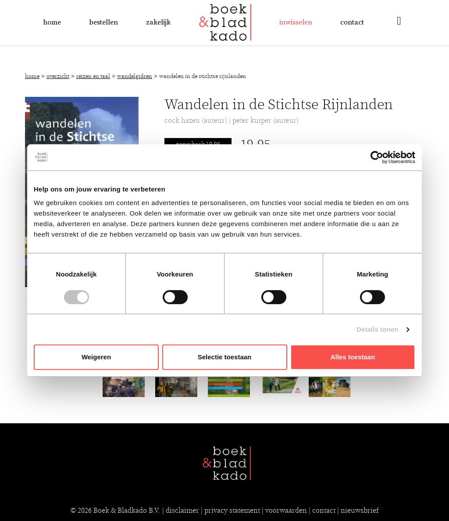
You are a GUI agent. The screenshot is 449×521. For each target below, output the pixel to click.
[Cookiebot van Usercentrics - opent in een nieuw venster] (377, 157)
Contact (352, 22)
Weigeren (96, 357)
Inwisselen (295, 22)
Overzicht (57, 76)
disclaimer (182, 510)
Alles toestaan (353, 357)
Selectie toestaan (225, 357)
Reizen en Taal (93, 76)
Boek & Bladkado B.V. (126, 510)
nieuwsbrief (360, 510)
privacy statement (232, 510)
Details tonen (377, 329)
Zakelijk (158, 22)
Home (52, 22)
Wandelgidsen (134, 76)
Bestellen (103, 22)
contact (323, 510)
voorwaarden (286, 510)
